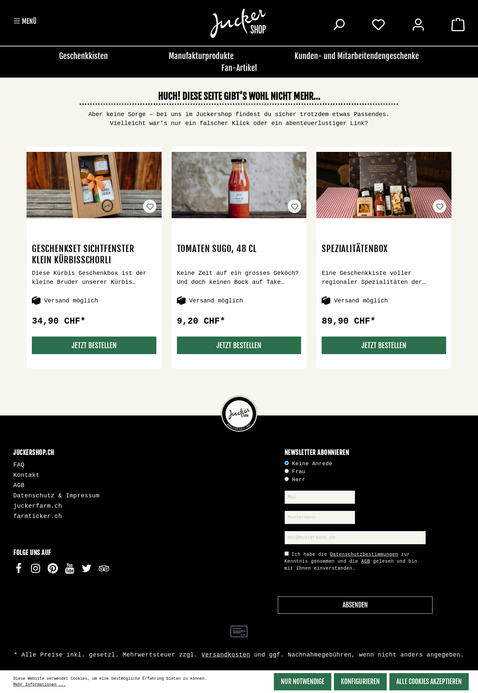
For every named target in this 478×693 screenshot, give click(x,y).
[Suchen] (338, 25)
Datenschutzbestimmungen (364, 554)
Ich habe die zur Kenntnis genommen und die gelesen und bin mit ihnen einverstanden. (351, 561)
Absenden (355, 605)
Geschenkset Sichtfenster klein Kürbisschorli (83, 254)
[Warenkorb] (458, 25)
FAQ (19, 465)
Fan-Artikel (239, 68)
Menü (25, 21)
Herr (298, 480)
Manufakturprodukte (201, 56)
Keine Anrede (312, 464)
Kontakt (26, 475)
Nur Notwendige (302, 681)
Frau (298, 472)
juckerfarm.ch (37, 506)
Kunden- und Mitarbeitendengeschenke (356, 56)
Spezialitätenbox (355, 248)
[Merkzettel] (378, 24)
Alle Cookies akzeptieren (429, 681)
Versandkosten (225, 655)
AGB (19, 485)
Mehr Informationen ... (39, 684)
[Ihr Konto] (418, 25)
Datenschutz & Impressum (56, 495)
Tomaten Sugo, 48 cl (217, 248)
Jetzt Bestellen (94, 345)
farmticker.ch (37, 516)
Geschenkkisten (83, 56)
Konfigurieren (360, 681)
